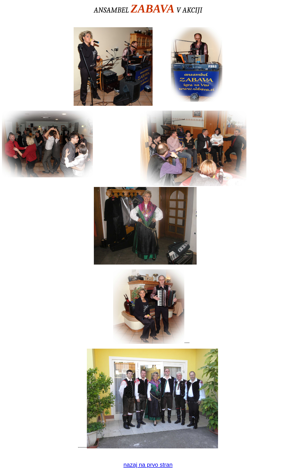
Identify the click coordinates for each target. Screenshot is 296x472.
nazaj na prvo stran (148, 464)
